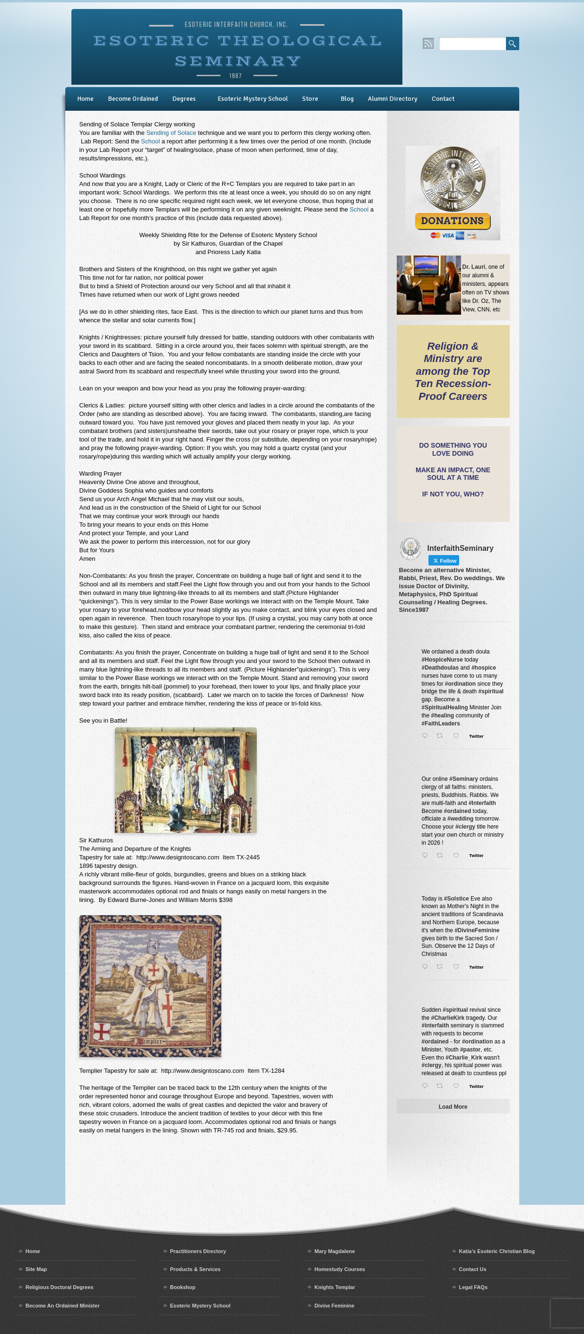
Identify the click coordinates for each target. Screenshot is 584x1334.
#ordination (460, 683)
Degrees (184, 99)
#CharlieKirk (448, 1018)
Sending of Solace (171, 132)
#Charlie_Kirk (463, 1057)
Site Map (36, 1269)
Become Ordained (133, 99)
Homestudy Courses (339, 1269)
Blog (347, 99)
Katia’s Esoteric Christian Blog (497, 1251)
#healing (442, 715)
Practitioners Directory (198, 1251)
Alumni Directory (393, 99)
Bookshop (183, 1287)
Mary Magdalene (334, 1251)
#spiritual (491, 691)
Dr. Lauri (474, 267)
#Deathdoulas (440, 667)
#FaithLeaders (441, 723)
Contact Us (473, 1269)
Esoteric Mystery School (253, 99)
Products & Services (195, 1269)
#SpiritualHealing (445, 707)
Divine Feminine (334, 1305)
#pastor (470, 1049)
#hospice (483, 667)
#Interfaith (482, 803)
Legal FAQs (473, 1287)
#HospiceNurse (442, 659)
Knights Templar (334, 1287)
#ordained (457, 811)
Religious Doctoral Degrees (60, 1287)
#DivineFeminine (476, 930)
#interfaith (435, 1025)
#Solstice (456, 898)
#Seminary (463, 779)
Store (310, 99)
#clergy (465, 826)
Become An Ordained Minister (63, 1305)
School (150, 141)
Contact (443, 99)
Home (85, 99)
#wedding (460, 818)
